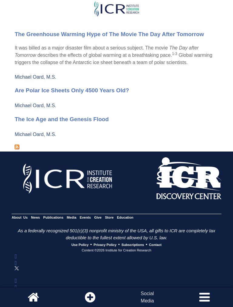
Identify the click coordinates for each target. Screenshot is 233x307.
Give (98, 218)
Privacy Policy (104, 245)
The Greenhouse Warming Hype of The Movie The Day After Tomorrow (109, 34)
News (35, 218)
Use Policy (79, 245)
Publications (53, 218)
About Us (20, 218)
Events (85, 218)
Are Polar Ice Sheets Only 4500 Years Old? (72, 90)
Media (71, 218)
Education (125, 218)
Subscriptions (132, 245)
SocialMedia (147, 297)
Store (109, 218)
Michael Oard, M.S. (35, 77)
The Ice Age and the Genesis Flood (62, 119)
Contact (155, 245)
